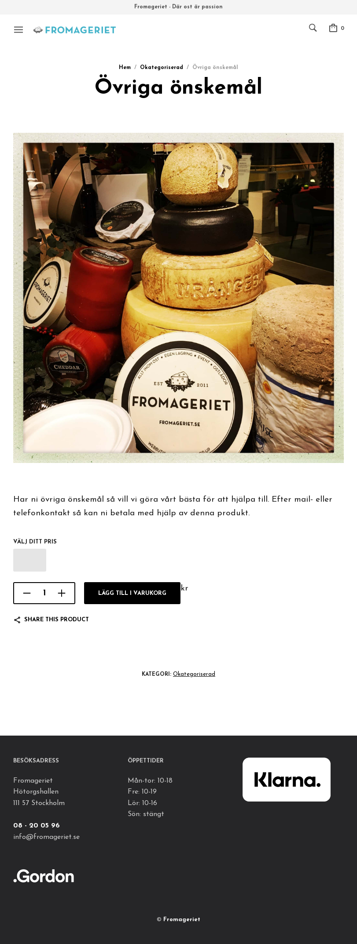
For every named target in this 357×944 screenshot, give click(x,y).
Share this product (56, 620)
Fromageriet (181, 919)
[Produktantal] (44, 593)
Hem (125, 67)
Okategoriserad (161, 67)
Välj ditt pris (35, 542)
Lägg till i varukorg (132, 593)
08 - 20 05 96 (36, 825)
